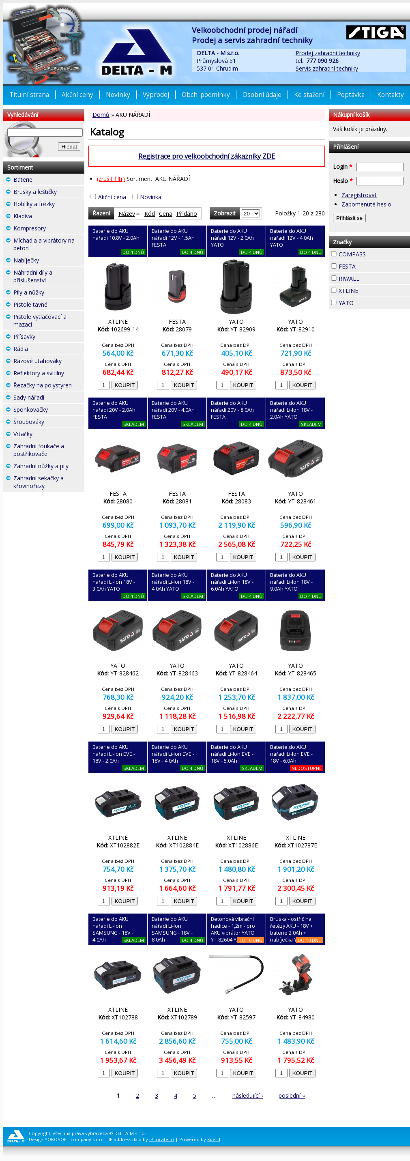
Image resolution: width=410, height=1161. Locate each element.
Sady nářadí (48, 398)
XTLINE (373, 290)
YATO (368, 302)
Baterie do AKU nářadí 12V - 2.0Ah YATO (232, 238)
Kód (149, 213)
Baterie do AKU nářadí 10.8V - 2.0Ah (116, 234)
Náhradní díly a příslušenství (48, 277)
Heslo (343, 181)
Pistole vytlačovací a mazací (48, 321)
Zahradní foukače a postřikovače (48, 451)
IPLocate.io (161, 1139)
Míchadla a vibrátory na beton (48, 245)
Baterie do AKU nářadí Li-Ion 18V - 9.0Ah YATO (291, 582)
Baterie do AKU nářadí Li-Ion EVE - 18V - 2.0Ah (113, 754)
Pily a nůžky (48, 293)
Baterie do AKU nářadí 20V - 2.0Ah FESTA (113, 410)
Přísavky (48, 337)
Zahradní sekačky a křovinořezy (48, 483)
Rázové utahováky (48, 362)
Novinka (150, 197)
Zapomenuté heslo (366, 204)
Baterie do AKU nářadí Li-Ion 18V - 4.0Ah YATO (173, 582)
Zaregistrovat (359, 195)
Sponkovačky (48, 410)
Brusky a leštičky (48, 193)
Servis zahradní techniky (327, 68)
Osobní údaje (262, 94)
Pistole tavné (48, 305)
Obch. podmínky (206, 94)
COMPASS (374, 254)
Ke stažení (309, 94)
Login (342, 166)
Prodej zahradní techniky (328, 53)
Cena (165, 213)
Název (129, 213)
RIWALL (374, 277)
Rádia (42, 349)
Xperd (213, 1139)
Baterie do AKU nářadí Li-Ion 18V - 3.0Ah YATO (113, 582)
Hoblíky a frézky (48, 205)
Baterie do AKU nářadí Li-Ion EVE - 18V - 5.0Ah (232, 754)
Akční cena (112, 197)
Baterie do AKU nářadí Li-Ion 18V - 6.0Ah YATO (232, 582)
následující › (247, 1095)
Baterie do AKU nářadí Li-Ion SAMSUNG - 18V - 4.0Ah (112, 929)
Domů (100, 114)
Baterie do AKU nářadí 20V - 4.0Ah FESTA (173, 410)
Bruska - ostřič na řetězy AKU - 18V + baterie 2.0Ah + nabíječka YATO (291, 929)
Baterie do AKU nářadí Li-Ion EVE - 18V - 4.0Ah (173, 754)
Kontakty (390, 94)
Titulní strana (29, 94)
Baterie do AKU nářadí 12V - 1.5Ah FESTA (173, 238)
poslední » (292, 1095)
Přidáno (186, 213)
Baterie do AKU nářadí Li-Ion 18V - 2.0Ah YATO (291, 410)
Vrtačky (47, 434)
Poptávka (351, 94)
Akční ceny (77, 94)
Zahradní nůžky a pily (48, 467)
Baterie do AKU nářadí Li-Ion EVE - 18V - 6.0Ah (291, 754)
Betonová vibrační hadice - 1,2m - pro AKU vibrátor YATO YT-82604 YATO (233, 929)
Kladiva (46, 216)
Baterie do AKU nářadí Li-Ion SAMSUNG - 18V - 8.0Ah (172, 929)
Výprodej (156, 94)
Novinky (118, 94)
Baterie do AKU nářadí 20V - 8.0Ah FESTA (232, 410)
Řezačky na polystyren (48, 386)
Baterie (47, 179)
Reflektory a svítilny (48, 374)
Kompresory (48, 229)
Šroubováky (48, 423)
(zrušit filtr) (111, 179)
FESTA (370, 265)
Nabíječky (48, 261)
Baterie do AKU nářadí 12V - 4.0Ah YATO (291, 238)
